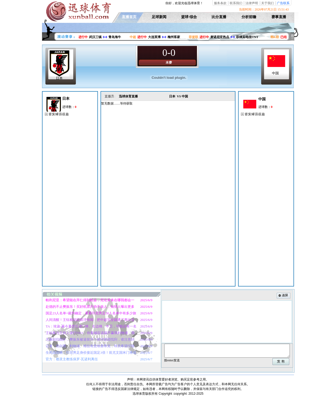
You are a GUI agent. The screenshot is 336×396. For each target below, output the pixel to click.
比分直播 (219, 17)
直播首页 (129, 17)
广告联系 (283, 3)
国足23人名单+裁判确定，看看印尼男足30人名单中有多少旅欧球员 (89, 313)
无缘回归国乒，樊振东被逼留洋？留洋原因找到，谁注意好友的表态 (88, 340)
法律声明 (251, 3)
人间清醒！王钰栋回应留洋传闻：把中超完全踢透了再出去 (90, 320)
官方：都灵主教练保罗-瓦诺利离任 (72, 359)
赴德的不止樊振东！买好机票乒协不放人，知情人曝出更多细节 (88, 307)
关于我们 (267, 3)
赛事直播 (278, 17)
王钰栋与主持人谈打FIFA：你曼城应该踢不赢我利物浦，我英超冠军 (88, 333)
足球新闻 (159, 17)
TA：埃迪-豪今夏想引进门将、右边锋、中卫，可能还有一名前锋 (89, 327)
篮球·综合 (189, 17)
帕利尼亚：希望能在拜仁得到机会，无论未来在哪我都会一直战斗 (88, 300)
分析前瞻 (249, 17)
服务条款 (220, 3)
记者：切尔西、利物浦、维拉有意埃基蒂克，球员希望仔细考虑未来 (88, 346)
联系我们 (236, 3)
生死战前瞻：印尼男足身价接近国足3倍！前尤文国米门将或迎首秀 (89, 353)
